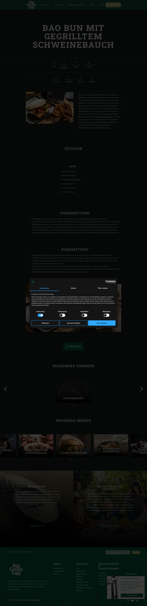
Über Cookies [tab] (103, 288)
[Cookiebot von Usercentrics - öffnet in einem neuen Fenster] (107, 281)
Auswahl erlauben (73, 323)
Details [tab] (73, 288)
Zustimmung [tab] (44, 288)
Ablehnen (45, 323)
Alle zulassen (102, 323)
